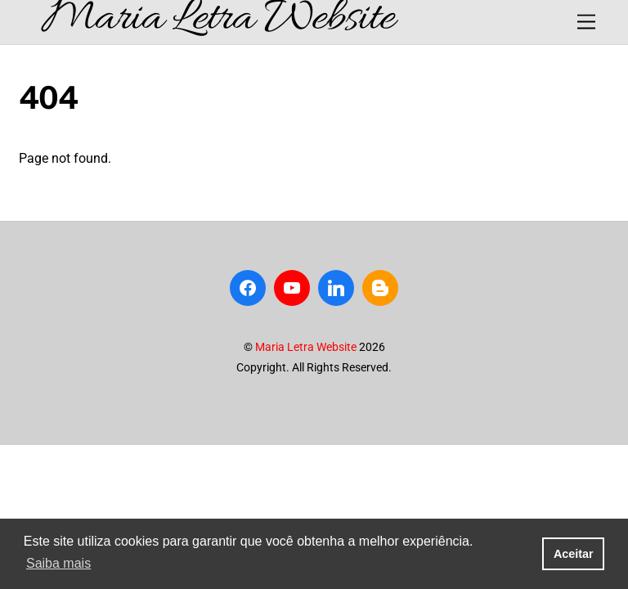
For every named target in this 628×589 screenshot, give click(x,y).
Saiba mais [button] (58, 563)
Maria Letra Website (306, 346)
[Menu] (586, 22)
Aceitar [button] (574, 553)
